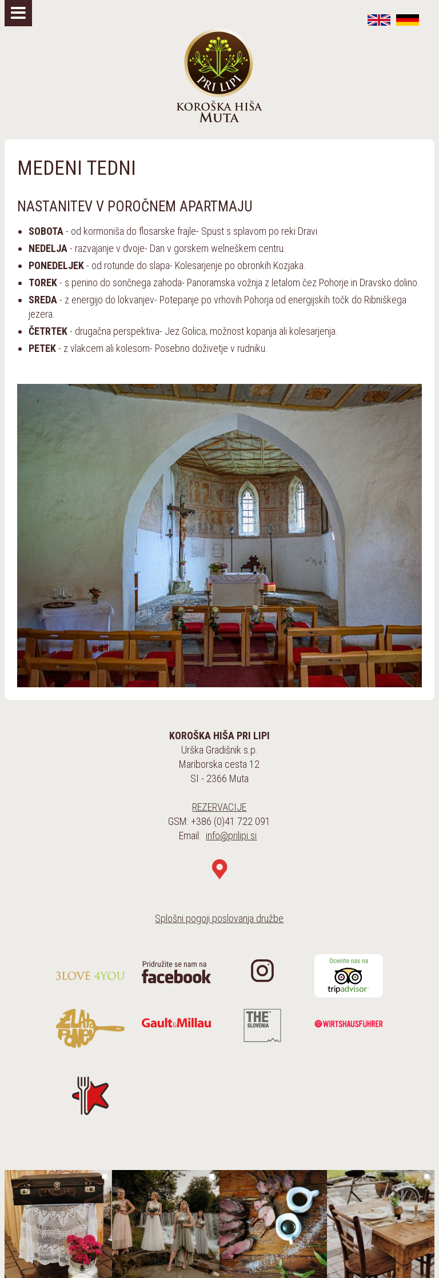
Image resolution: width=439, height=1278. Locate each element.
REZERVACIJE (219, 807)
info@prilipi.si (231, 836)
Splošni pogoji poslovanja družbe (219, 918)
